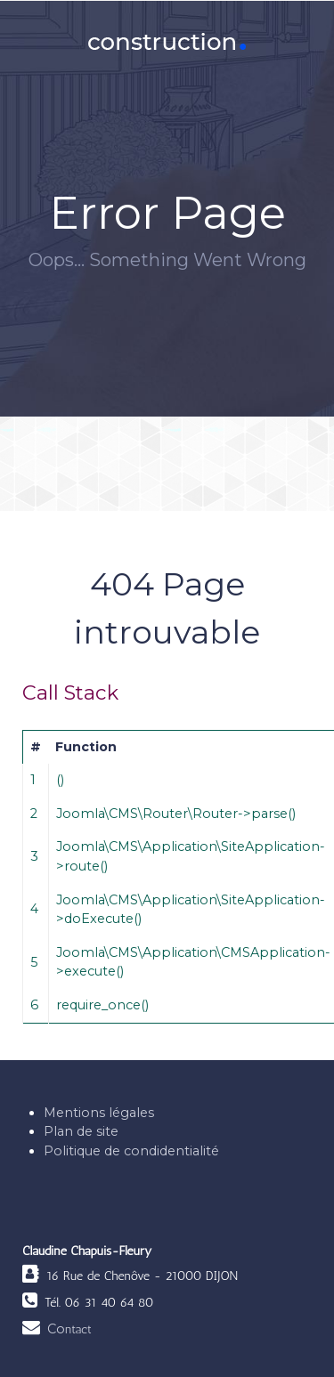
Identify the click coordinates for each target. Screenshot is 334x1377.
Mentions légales (99, 1113)
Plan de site (81, 1131)
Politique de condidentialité (131, 1151)
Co (69, 1329)
